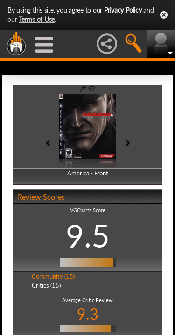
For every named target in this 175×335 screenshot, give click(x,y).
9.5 (88, 235)
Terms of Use (37, 19)
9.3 (87, 314)
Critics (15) (46, 285)
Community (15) (53, 276)
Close (164, 15)
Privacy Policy (123, 10)
